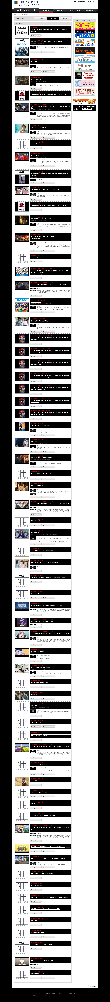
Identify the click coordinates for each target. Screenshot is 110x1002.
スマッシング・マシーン (37, 550)
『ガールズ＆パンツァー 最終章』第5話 (41, 944)
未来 (32, 441)
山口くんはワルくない (37, 722)
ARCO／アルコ (35, 257)
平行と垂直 (34, 920)
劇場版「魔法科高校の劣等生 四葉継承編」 (42, 458)
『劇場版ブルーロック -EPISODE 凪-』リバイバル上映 (45, 189)
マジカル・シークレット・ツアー (39, 792)
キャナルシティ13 (20, 14)
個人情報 (53, 993)
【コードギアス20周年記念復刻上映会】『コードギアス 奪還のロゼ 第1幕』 (50, 503)
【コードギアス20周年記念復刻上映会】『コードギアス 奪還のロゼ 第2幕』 (50, 633)
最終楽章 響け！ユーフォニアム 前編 (41, 219)
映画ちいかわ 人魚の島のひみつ (39, 873)
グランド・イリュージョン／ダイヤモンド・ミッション (45, 473)
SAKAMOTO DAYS (36, 302)
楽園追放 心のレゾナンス (37, 973)
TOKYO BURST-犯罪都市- (38, 682)
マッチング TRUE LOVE (37, 932)
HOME (15, 14)
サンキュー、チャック (37, 425)
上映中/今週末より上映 (40, 18)
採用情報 (48, 993)
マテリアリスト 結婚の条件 (38, 667)
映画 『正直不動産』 (36, 532)
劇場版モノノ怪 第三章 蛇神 (38, 651)
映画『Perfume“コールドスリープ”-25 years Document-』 (46, 562)
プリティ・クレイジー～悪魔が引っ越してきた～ (43, 815)
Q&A (38, 995)
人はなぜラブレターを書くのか (39, 127)
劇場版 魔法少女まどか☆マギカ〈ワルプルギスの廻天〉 (45, 909)
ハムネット (34, 61)
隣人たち (33, 885)
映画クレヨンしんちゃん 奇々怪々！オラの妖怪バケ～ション (46, 897)
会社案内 (35, 993)
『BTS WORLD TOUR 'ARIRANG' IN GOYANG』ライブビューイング (49, 94)
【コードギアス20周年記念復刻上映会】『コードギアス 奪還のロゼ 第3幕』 (50, 746)
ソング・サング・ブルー (37, 155)
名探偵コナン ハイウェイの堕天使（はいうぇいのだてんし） (46, 41)
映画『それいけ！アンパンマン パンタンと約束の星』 (45, 858)
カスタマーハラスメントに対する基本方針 (65, 993)
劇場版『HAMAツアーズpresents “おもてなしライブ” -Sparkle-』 (48, 605)
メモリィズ (34, 780)
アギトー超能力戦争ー (37, 320)
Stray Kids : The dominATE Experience (41, 577)
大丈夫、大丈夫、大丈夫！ (38, 79)
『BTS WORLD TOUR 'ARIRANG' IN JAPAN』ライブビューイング (48, 205)
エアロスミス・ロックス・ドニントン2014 (42, 621)
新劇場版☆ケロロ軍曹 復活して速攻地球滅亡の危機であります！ (48, 847)
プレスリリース (41, 993)
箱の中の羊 (34, 694)
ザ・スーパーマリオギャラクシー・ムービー (42, 236)
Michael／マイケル (36, 764)
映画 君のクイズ (35, 521)
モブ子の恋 (34, 705)
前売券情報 (65, 18)
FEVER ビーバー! (35, 143)
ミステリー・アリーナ (37, 593)
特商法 (34, 995)
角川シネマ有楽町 (44, 995)
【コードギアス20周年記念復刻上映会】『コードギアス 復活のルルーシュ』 (51, 284)
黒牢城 (33, 804)
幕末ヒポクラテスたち (37, 485)
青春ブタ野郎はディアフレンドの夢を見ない (42, 960)
